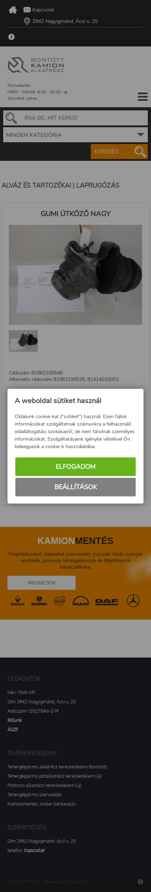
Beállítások (75, 487)
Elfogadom (75, 466)
